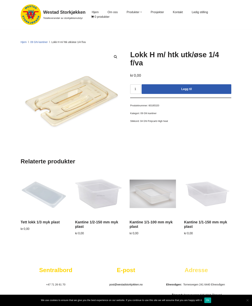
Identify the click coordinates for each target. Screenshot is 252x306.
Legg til (186, 89)
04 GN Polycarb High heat (154, 121)
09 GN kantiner (39, 42)
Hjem (95, 12)
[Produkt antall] (135, 89)
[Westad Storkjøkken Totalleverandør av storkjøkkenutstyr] (53, 14)
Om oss (113, 12)
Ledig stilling (200, 12)
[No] (247, 300)
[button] (141, 12)
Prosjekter (157, 12)
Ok (207, 300)
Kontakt (178, 12)
